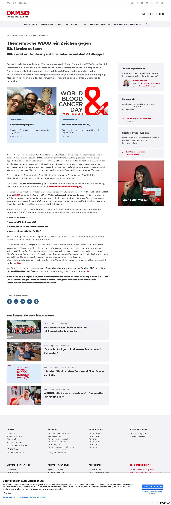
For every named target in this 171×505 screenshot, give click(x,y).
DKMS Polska (94, 442)
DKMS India (94, 439)
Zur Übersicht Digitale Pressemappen (134, 153)
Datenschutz (12, 472)
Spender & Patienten (57, 469)
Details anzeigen (9, 497)
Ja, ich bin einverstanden (152, 486)
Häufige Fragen (54, 436)
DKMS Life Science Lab (58, 439)
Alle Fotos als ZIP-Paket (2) (136, 119)
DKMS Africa (94, 434)
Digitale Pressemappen (99, 472)
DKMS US (93, 447)
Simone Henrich (140, 80)
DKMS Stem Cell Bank (57, 442)
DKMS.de (23, 3)
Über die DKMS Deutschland (60, 434)
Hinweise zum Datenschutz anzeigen (32, 497)
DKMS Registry (54, 444)
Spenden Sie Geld (137, 436)
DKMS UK (93, 444)
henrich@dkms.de (147, 86)
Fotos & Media (95, 469)
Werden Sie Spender (138, 434)
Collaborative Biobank (57, 450)
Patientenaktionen (56, 472)
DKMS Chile (94, 436)
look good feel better (57, 452)
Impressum (11, 469)
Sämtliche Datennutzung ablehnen (152, 492)
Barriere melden (15, 452)
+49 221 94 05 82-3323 (150, 83)
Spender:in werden (141, 183)
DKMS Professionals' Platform (61, 447)
